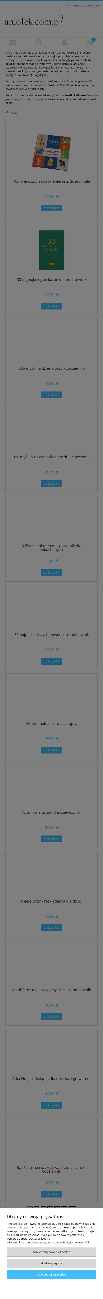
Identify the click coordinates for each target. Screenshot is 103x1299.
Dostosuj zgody (51, 1263)
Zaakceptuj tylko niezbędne (51, 1252)
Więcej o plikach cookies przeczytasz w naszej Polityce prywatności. (48, 1242)
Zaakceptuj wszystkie (51, 1274)
